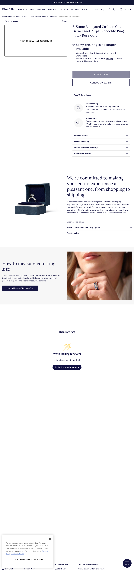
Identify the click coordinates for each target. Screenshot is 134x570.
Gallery (109, 58)
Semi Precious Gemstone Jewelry (43, 16)
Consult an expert (101, 82)
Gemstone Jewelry (22, 16)
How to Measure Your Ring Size (20, 288)
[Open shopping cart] (121, 9)
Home (4, 16)
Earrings (41, 9)
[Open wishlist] (115, 9)
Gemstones (86, 9)
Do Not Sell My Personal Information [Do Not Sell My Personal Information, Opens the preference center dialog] (28, 559)
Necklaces (63, 9)
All (58, 16)
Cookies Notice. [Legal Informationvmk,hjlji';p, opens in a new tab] (17, 554)
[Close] (50, 539)
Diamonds (75, 9)
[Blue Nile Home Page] (8, 9)
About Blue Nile (61, 564)
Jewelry (11, 16)
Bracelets (52, 9)
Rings (32, 9)
